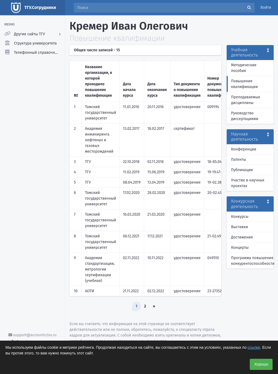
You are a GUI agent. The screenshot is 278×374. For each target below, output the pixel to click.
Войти (265, 7)
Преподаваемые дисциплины (245, 100)
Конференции (243, 149)
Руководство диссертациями (244, 116)
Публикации (242, 170)
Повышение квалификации (244, 84)
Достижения (242, 237)
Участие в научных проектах (247, 183)
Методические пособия (244, 68)
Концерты (240, 247)
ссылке (254, 347)
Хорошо (261, 364)
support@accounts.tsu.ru (32, 335)
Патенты (238, 159)
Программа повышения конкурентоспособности (252, 261)
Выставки (239, 227)
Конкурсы (239, 216)
